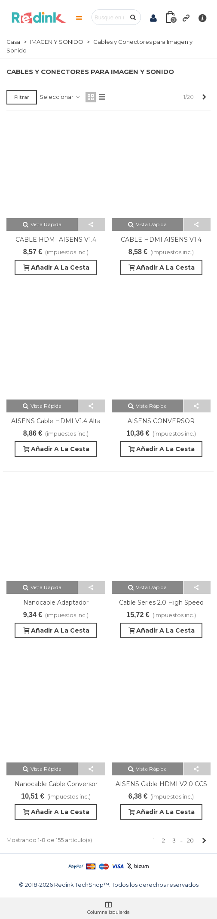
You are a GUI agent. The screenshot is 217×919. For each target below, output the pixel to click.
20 (190, 840)
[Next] (204, 97)
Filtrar (21, 97)
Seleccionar (60, 96)
